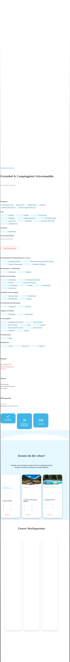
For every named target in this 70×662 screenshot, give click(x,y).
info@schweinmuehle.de (7, 366)
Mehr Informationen (11, 248)
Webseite (3, 368)
